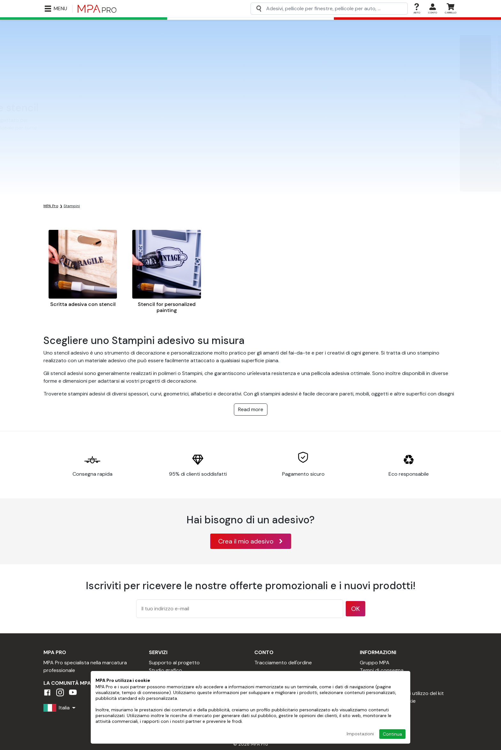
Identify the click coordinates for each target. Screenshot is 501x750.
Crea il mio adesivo (250, 541)
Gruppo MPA (374, 662)
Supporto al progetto (174, 662)
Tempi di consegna (382, 670)
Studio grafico (165, 670)
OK (355, 609)
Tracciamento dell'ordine (283, 662)
